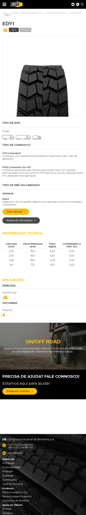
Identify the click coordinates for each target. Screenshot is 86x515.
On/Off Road (75, 13)
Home (5, 13)
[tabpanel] (43, 76)
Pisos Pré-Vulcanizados (56, 13)
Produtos (15, 13)
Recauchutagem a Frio (32, 13)
